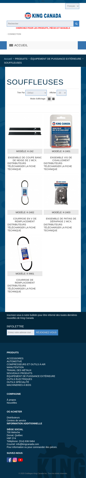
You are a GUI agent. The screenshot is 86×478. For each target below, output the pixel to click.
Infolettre (15, 326)
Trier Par (21, 92)
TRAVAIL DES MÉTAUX (19, 370)
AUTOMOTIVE (14, 361)
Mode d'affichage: (38, 99)
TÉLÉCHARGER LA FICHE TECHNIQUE (21, 168)
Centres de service (16, 420)
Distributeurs (13, 417)
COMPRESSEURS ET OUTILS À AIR (26, 364)
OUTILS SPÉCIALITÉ (18, 382)
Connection (14, 34)
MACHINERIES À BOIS (19, 385)
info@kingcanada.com (27, 444)
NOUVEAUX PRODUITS (19, 373)
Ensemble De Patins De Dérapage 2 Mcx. (61, 220)
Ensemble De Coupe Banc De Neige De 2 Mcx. (25, 159)
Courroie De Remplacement (25, 281)
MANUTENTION (15, 367)
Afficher (52, 92)
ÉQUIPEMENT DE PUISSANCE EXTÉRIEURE (31, 376)
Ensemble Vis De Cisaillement (61, 159)
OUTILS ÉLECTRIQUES (19, 379)
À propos (11, 399)
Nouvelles (12, 402)
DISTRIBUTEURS (16, 163)
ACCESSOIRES (15, 358)
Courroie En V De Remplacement (25, 220)
